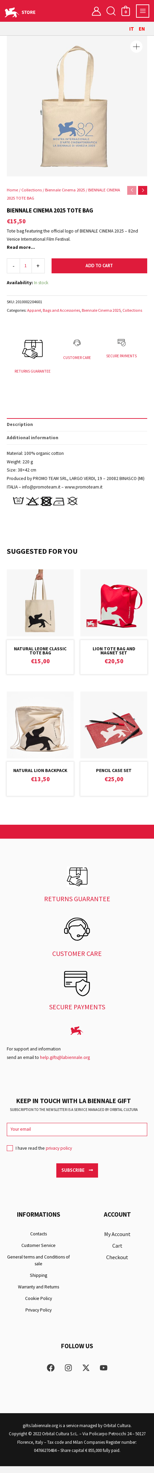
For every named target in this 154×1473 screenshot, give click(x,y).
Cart (117, 1252)
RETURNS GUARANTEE (32, 374)
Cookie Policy (38, 1305)
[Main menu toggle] (142, 11)
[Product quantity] (26, 265)
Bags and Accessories (61, 310)
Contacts (38, 1241)
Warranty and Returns (38, 1294)
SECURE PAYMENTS (121, 359)
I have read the (39, 1157)
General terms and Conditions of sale (38, 1267)
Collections (31, 189)
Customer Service (38, 1252)
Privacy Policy (38, 1317)
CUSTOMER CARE (77, 360)
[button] (111, 11)
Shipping (38, 1282)
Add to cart (99, 265)
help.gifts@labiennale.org (65, 1064)
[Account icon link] (96, 10)
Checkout (117, 1264)
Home (12, 189)
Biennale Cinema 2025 (65, 189)
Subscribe (77, 1177)
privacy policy (59, 1155)
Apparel (34, 310)
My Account (117, 1241)
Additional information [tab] (32, 444)
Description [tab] (20, 431)
